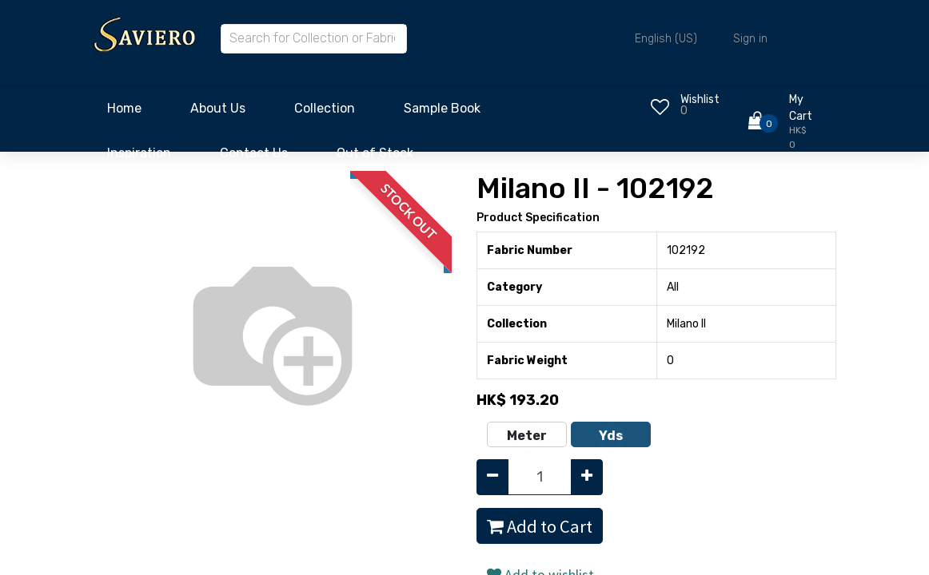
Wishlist (700, 99)
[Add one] (587, 477)
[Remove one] (492, 477)
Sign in (750, 39)
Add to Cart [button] (539, 526)
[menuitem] (124, 113)
